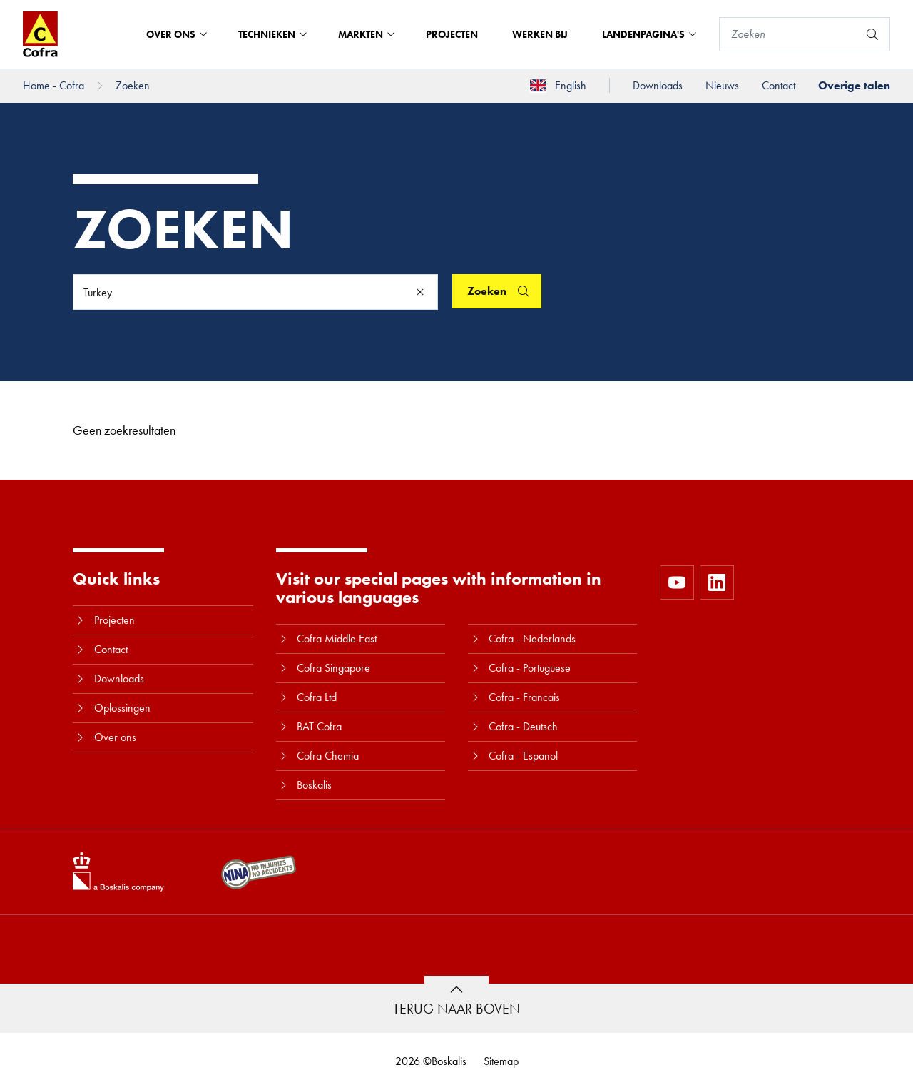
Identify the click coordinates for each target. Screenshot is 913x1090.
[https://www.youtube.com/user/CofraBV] (677, 582)
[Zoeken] (789, 34)
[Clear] (420, 292)
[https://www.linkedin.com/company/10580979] (717, 582)
